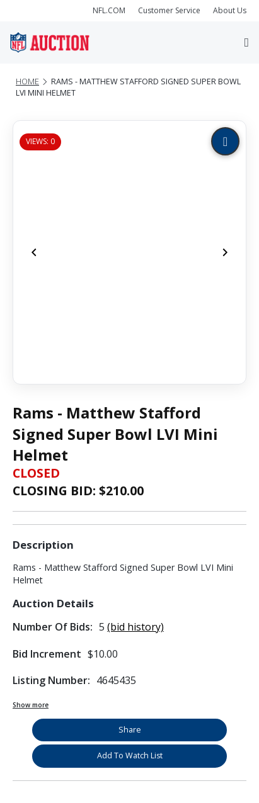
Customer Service (169, 10)
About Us (229, 10)
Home (27, 81)
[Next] (225, 252)
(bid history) (135, 627)
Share (129, 729)
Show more (31, 704)
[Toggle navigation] (247, 42)
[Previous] (34, 252)
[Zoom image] (225, 141)
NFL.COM (109, 10)
